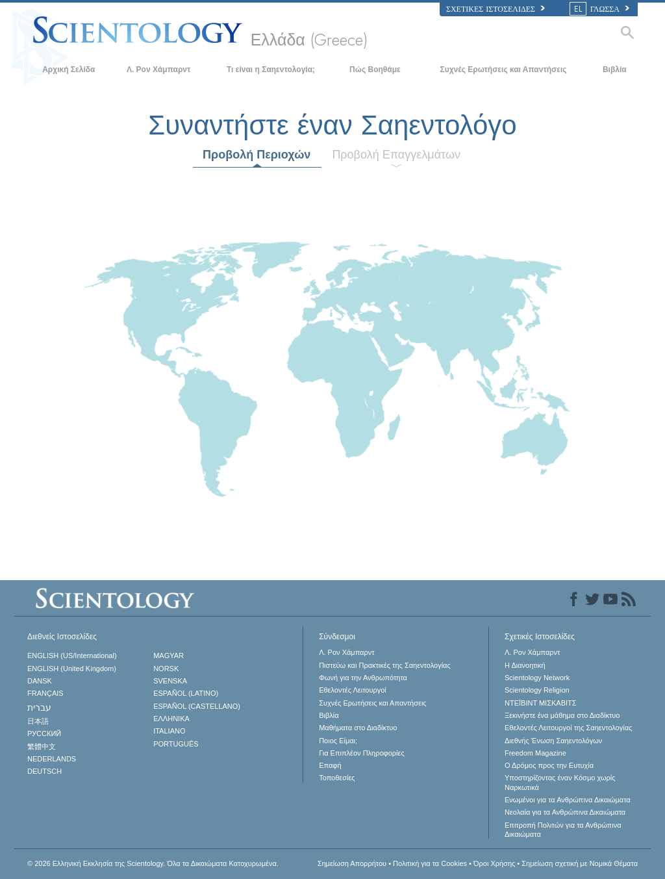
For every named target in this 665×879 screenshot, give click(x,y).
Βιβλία (615, 69)
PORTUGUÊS (175, 744)
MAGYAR (168, 655)
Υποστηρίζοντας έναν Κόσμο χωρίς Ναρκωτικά (560, 782)
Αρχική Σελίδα (68, 69)
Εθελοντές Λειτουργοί (352, 690)
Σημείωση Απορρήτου (352, 863)
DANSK (39, 681)
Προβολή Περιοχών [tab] (256, 154)
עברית (39, 707)
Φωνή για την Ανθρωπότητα (363, 678)
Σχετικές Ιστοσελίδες (495, 9)
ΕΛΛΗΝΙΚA (171, 718)
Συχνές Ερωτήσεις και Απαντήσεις (503, 69)
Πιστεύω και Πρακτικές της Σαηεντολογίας (385, 665)
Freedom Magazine (535, 753)
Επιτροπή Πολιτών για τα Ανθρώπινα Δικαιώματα (563, 829)
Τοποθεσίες (337, 778)
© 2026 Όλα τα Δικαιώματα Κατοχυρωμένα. (153, 863)
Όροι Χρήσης (494, 863)
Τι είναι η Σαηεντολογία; (271, 69)
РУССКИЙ (44, 733)
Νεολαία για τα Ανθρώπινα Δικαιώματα (565, 812)
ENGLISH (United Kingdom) (71, 668)
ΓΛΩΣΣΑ (600, 9)
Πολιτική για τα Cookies (430, 863)
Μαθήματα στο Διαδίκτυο (358, 728)
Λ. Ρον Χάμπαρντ (158, 69)
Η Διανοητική (525, 665)
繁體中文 (41, 746)
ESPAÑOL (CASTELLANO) (196, 706)
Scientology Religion (537, 690)
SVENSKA (170, 681)
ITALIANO (169, 731)
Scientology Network (537, 678)
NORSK (166, 668)
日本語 (38, 721)
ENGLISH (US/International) (72, 655)
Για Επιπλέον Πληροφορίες (362, 753)
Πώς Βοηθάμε (375, 69)
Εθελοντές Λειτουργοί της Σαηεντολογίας (568, 728)
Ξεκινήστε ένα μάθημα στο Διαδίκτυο (562, 715)
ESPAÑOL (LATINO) (185, 693)
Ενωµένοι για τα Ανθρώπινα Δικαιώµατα (568, 800)
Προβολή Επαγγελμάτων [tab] (396, 154)
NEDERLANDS (51, 759)
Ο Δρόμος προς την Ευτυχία (549, 765)
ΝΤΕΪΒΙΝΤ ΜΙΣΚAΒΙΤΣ (541, 703)
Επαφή (330, 765)
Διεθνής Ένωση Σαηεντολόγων (553, 741)
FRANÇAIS (45, 693)
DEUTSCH (44, 771)
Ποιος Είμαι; (338, 741)
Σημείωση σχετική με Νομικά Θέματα (579, 863)
